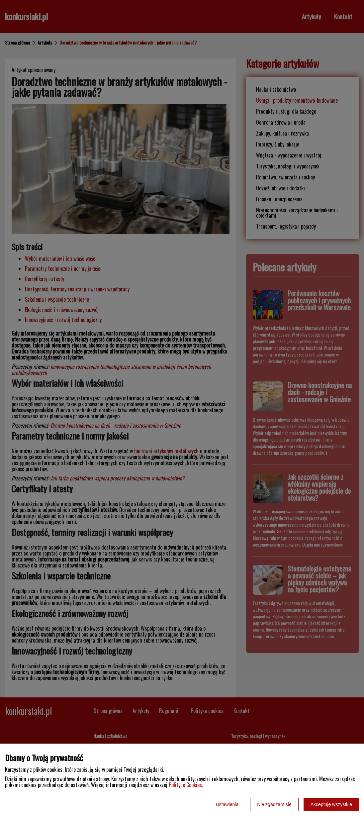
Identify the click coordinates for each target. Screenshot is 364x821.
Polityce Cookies (185, 785)
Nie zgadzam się (274, 804)
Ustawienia (227, 804)
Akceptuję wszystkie (331, 804)
